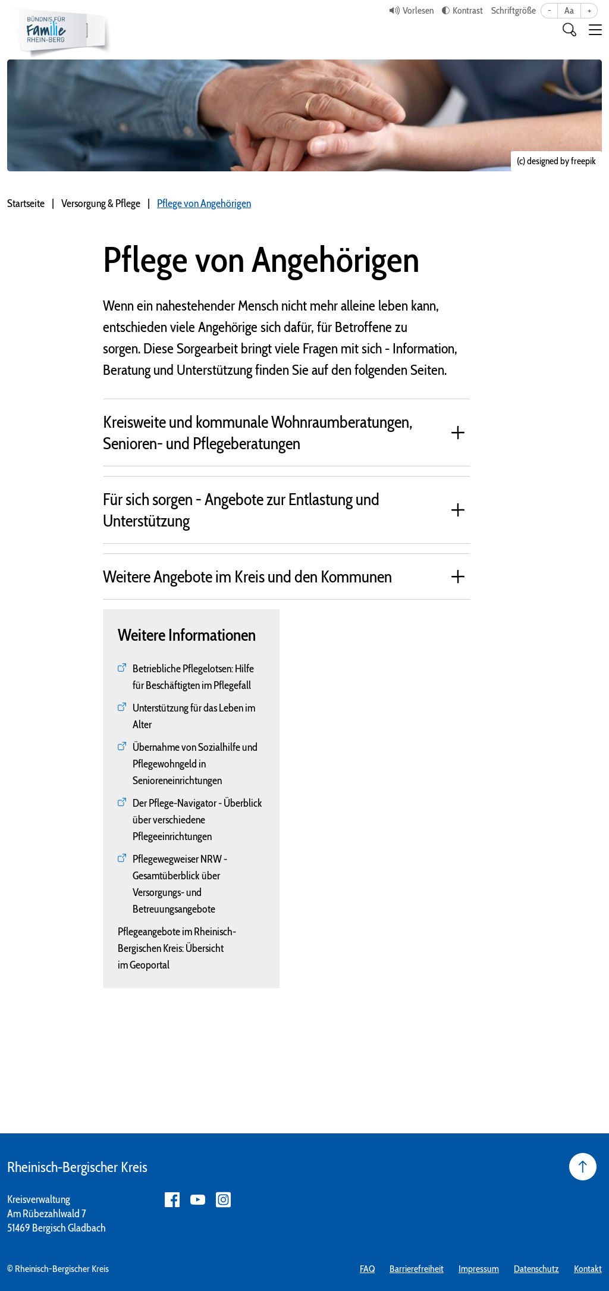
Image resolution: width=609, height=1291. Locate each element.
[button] (595, 30)
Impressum (479, 1268)
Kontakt (588, 1268)
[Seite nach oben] (583, 1166)
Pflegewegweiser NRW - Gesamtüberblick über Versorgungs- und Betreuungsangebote (180, 884)
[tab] (287, 432)
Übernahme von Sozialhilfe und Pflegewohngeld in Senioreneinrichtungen (195, 764)
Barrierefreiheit (417, 1268)
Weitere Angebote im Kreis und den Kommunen (247, 576)
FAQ (367, 1268)
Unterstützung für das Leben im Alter (194, 716)
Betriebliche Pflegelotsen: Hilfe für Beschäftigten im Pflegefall (193, 677)
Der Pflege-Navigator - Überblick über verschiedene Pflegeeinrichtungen (197, 820)
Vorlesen (418, 10)
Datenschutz (536, 1268)
